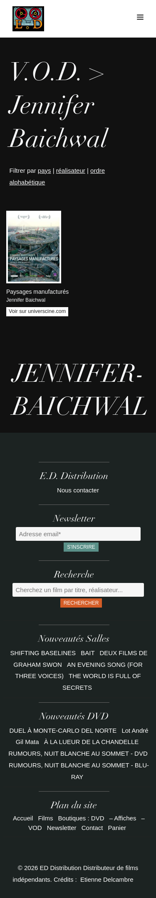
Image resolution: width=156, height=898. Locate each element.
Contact (92, 827)
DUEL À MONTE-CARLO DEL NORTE (62, 730)
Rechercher (81, 603)
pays (44, 170)
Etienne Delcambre (107, 879)
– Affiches (122, 818)
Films (45, 818)
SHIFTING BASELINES (44, 652)
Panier (117, 827)
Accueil (23, 818)
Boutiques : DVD (81, 818)
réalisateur (70, 170)
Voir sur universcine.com (37, 311)
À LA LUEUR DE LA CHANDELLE (91, 741)
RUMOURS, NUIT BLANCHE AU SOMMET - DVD (77, 753)
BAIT (88, 652)
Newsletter (62, 827)
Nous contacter (78, 490)
